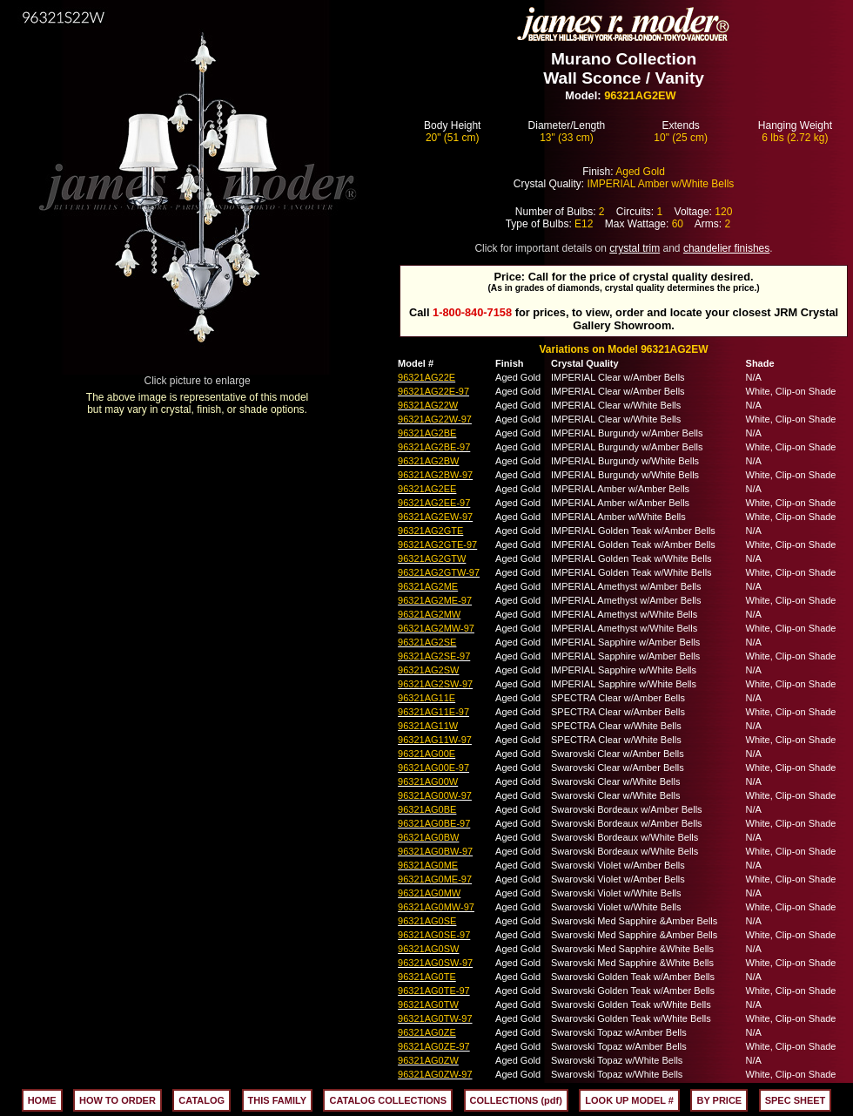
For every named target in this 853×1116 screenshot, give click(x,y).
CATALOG (201, 1100)
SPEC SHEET (795, 1100)
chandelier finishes (726, 248)
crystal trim (634, 248)
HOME (42, 1100)
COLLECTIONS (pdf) (516, 1100)
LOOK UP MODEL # (629, 1100)
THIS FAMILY (277, 1100)
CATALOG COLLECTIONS (388, 1100)
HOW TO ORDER (117, 1100)
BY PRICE (719, 1100)
